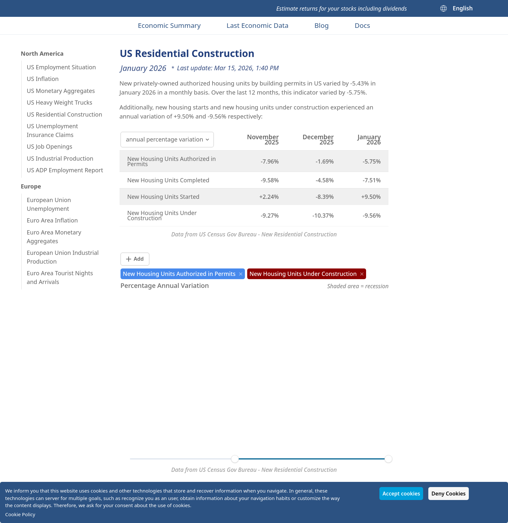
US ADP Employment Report (65, 170)
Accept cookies (401, 493)
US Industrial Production (60, 158)
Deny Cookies (449, 493)
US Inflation (43, 79)
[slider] (235, 459)
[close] (240, 274)
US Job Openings (49, 146)
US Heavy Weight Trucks (59, 102)
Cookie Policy (20, 514)
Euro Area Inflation (52, 220)
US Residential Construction (64, 114)
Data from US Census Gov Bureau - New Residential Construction (254, 234)
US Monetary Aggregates (61, 91)
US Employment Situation (61, 67)
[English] (461, 8)
